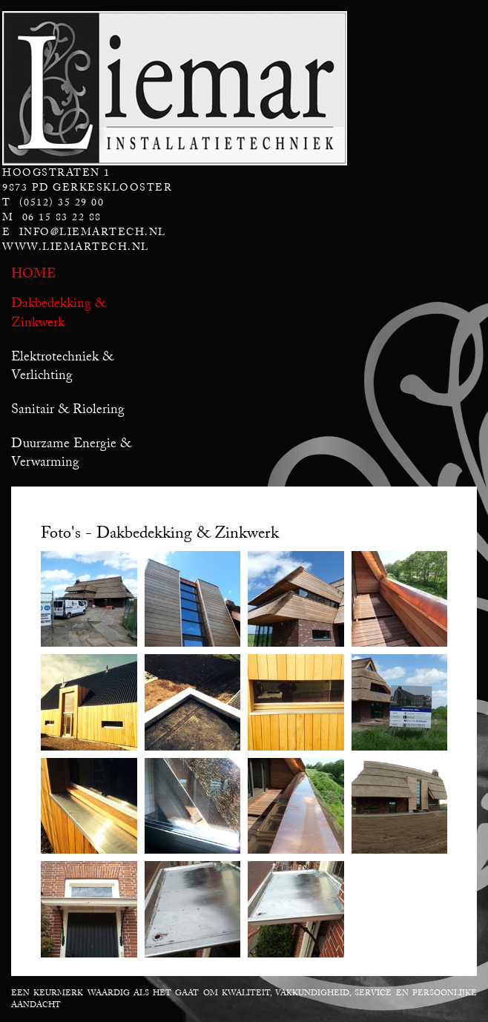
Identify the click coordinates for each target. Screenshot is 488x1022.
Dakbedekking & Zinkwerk (58, 312)
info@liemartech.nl (92, 231)
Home (33, 273)
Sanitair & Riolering (68, 408)
